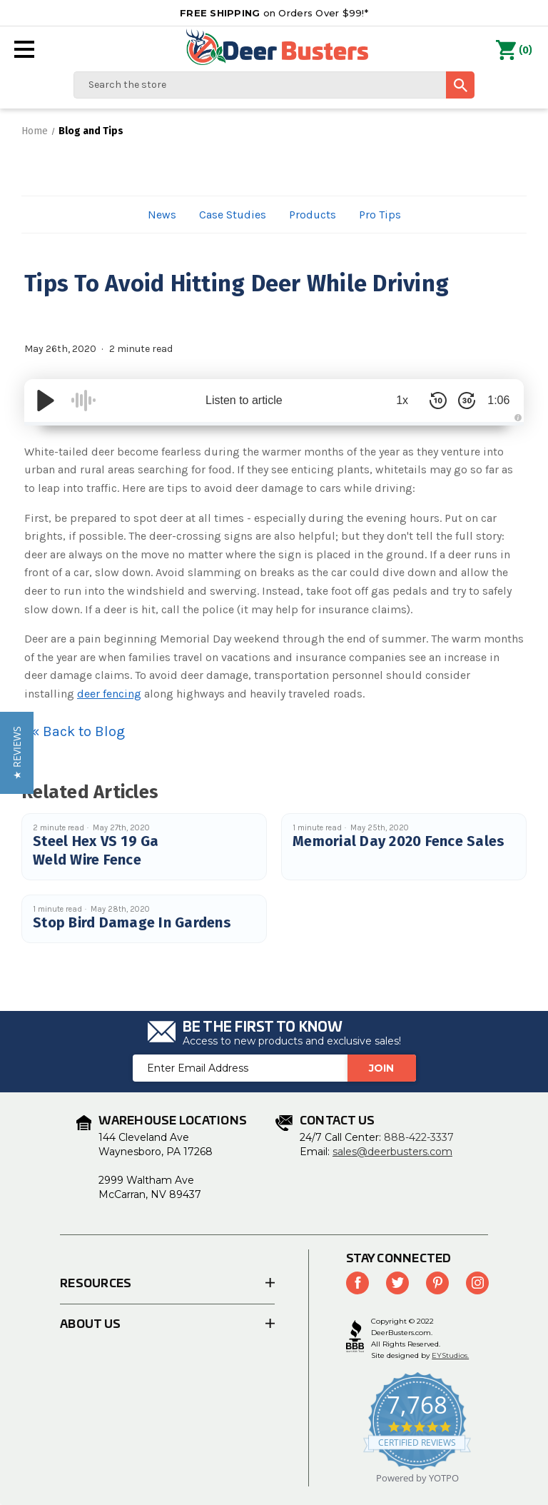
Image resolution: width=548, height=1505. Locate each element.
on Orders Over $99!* (274, 13)
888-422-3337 (419, 1137)
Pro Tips (380, 214)
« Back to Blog (78, 731)
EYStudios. (450, 1355)
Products (312, 214)
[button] (17, 753)
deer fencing (109, 693)
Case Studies (232, 214)
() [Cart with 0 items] (514, 50)
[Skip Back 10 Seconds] (431, 400)
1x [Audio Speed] (396, 400)
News (162, 214)
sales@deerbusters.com (392, 1151)
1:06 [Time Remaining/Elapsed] (495, 400)
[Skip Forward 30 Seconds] (459, 400)
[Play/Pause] (45, 400)
